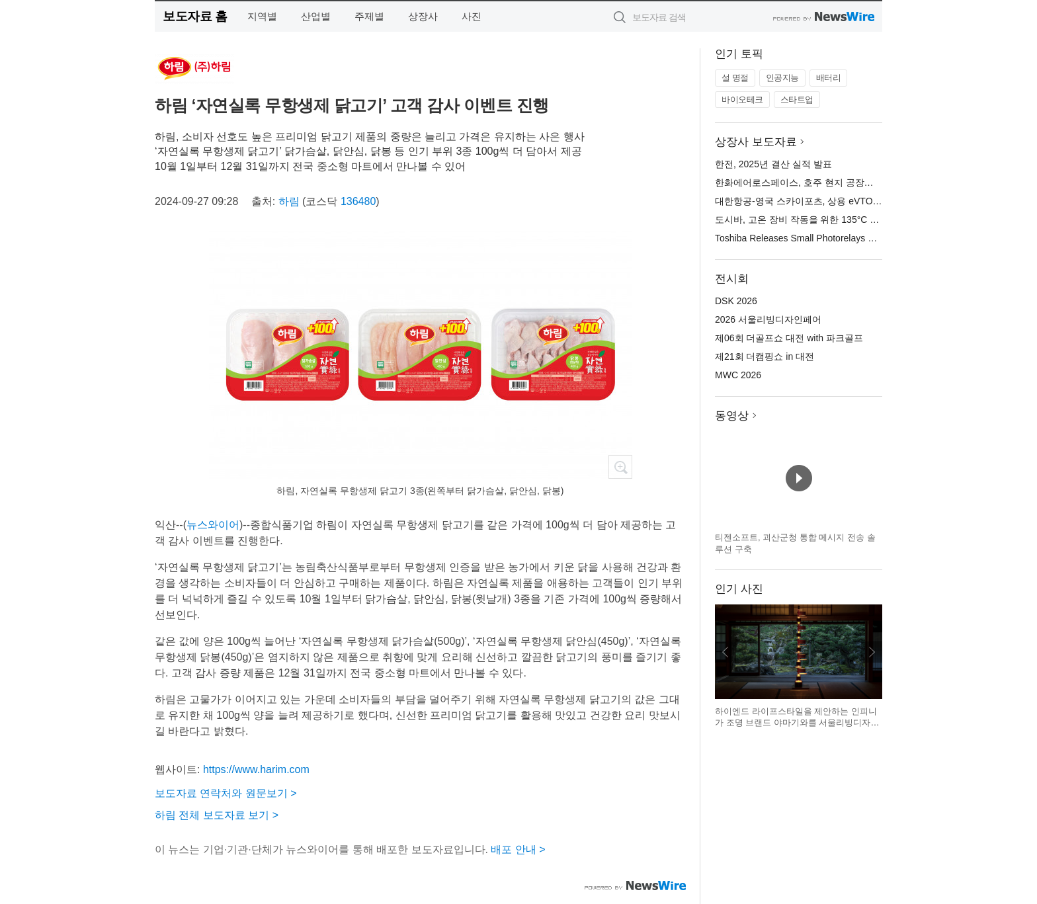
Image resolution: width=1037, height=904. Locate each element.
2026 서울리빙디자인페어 (768, 319)
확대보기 (620, 467)
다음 (871, 652)
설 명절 (735, 78)
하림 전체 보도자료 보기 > (216, 815)
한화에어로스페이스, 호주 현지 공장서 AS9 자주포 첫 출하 (836, 182)
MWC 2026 (738, 375)
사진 (471, 16)
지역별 (262, 16)
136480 (358, 201)
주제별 (369, 16)
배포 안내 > (518, 849)
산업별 (316, 16)
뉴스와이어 (213, 524)
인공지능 (782, 78)
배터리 (828, 78)
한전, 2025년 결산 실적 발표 (773, 164)
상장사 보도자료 (756, 142)
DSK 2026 (736, 301)
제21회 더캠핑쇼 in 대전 (764, 356)
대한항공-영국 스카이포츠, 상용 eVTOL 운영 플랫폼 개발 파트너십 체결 (863, 201)
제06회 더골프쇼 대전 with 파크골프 (789, 338)
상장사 (423, 16)
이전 (725, 652)
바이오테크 (742, 99)
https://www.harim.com (256, 769)
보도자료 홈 (195, 16)
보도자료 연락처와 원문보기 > (226, 793)
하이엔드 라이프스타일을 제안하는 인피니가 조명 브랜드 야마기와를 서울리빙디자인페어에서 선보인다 (797, 722)
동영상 (732, 415)
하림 (289, 201)
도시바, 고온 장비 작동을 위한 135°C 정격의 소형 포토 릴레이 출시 (853, 219)
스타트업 (796, 99)
